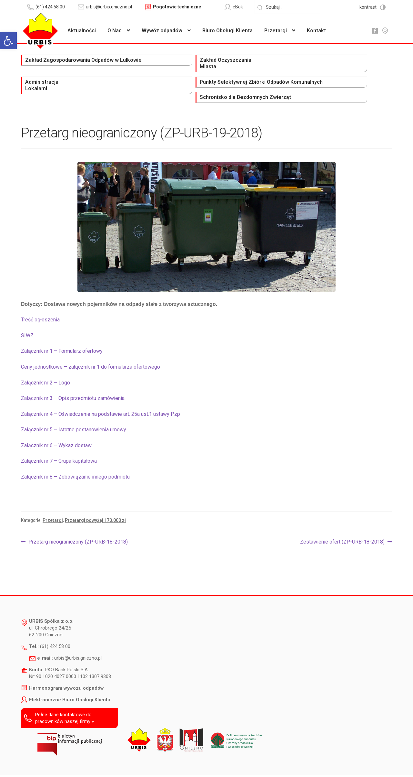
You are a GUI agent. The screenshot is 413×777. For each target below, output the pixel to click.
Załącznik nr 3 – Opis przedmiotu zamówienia (73, 375)
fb (374, 30)
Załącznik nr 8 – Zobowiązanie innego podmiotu (75, 453)
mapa (385, 30)
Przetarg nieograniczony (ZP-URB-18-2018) (78, 518)
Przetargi (275, 30)
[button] (8, 40)
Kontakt (316, 30)
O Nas (114, 30)
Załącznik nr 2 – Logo (45, 359)
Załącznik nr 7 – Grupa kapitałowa (59, 437)
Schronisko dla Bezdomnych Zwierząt (349, 64)
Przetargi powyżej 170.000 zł (95, 496)
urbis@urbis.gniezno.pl (78, 634)
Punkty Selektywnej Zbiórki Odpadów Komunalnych (271, 67)
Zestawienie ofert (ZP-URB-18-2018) (342, 518)
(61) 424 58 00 (55, 623)
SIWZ (27, 312)
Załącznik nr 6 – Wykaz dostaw (56, 422)
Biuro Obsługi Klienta (227, 30)
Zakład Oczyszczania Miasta (125, 64)
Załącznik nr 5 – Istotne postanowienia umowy (73, 406)
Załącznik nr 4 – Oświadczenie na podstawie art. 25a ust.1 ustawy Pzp (100, 390)
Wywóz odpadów (162, 30)
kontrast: (368, 7)
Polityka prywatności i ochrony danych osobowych (189, 762)
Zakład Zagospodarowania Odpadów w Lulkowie (50, 67)
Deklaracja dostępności (112, 762)
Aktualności (81, 30)
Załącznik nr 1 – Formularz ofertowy (62, 328)
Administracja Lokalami (190, 64)
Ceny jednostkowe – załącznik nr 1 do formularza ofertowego (90, 343)
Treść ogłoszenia (40, 296)
